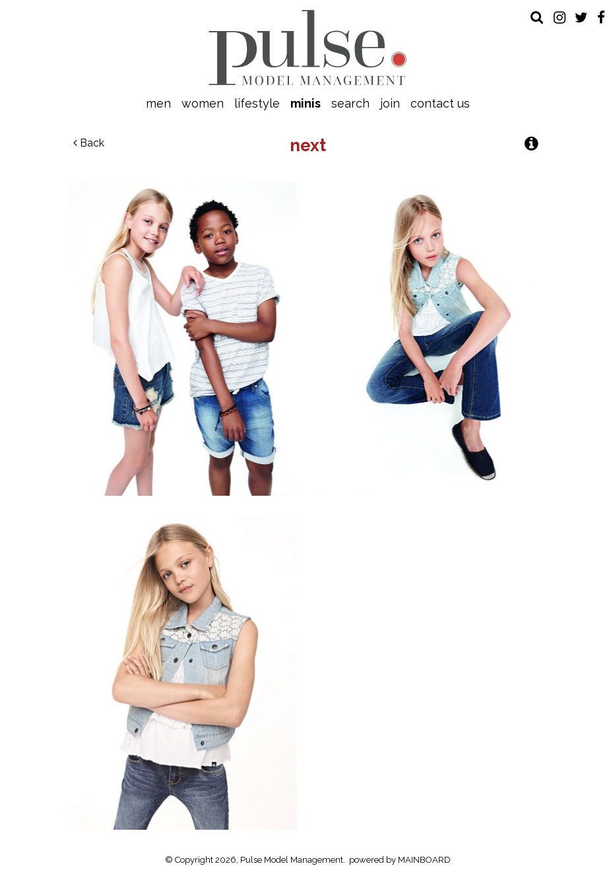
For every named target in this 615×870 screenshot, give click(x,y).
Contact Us (440, 103)
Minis (305, 103)
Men (158, 103)
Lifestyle (257, 103)
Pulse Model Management (307, 47)
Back (88, 143)
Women (202, 103)
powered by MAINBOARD (400, 860)
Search (350, 103)
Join (390, 103)
